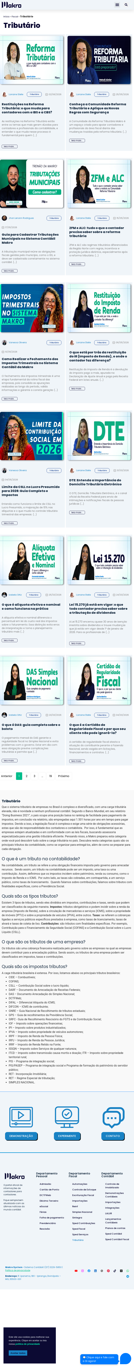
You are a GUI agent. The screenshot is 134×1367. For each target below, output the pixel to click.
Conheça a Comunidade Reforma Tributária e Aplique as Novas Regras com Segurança (97, 108)
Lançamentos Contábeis (113, 1220)
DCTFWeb (45, 1195)
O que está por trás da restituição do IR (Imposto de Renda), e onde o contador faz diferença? (98, 356)
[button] (117, 5)
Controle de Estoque (84, 1189)
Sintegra (77, 1217)
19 (52, 775)
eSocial (44, 1206)
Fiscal (15, 16)
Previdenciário (48, 1223)
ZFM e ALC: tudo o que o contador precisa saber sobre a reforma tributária (96, 232)
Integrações (112, 1207)
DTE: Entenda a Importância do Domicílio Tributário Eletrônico (95, 482)
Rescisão (45, 1229)
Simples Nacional (82, 1212)
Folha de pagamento (52, 1217)
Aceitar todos (17, 1353)
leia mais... (9, 146)
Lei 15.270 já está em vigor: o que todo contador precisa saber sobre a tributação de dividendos (98, 608)
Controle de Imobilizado (112, 1185)
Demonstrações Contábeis (114, 1194)
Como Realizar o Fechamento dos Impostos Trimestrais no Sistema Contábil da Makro (30, 363)
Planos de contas (115, 1228)
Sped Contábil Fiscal (117, 1239)
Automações (79, 1184)
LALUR (108, 1213)
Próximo (63, 776)
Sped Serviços (80, 1234)
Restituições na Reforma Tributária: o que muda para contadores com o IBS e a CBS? (27, 108)
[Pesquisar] (126, 4)
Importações (79, 1200)
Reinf (75, 1206)
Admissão (45, 1184)
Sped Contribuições (83, 1223)
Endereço (11, 1275)
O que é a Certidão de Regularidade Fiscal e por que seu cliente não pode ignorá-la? (97, 729)
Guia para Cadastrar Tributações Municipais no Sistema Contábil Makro (30, 238)
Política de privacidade (17, 1270)
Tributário (34, 94)
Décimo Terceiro (49, 1200)
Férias (43, 1212)
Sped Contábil (113, 1233)
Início (6, 16)
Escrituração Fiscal (83, 1195)
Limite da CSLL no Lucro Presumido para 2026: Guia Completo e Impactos (31, 491)
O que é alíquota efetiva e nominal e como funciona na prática (31, 606)
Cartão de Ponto (49, 1189)
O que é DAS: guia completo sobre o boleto (31, 727)
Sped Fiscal (78, 1229)
